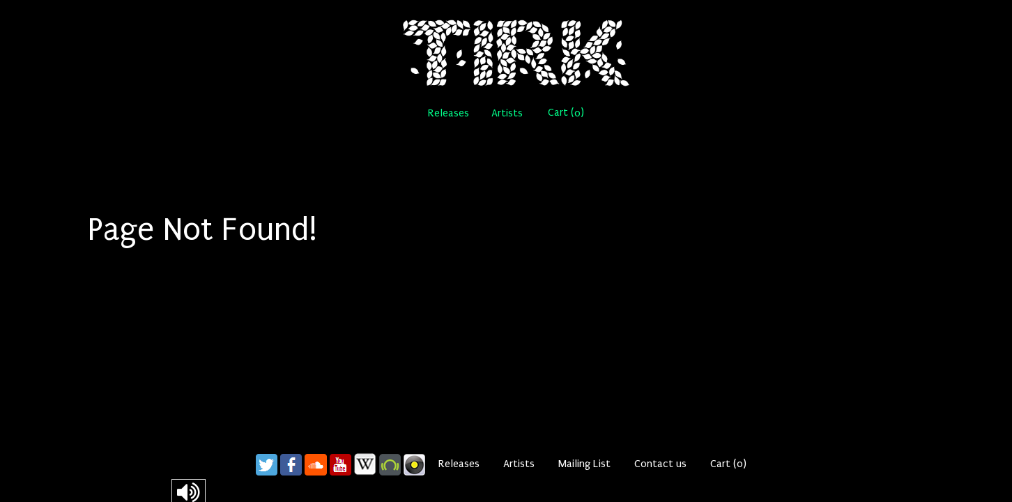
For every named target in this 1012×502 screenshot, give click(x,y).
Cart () (566, 112)
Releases (448, 113)
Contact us (660, 463)
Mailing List (584, 463)
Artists (507, 113)
